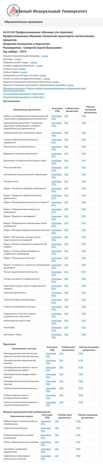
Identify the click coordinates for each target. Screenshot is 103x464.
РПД (84, 116)
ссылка (44, 56)
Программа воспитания (14, 88)
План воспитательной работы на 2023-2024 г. (24, 97)
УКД (66, 116)
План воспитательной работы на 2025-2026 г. (24, 94)
